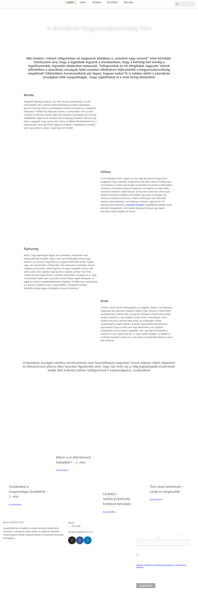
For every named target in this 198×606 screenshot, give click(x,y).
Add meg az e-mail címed (147, 538)
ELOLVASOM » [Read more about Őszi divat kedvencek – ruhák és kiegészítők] (156, 500)
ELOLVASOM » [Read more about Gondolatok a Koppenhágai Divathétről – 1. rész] (15, 505)
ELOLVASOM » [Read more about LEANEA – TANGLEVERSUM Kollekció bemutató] (109, 512)
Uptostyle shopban (135, 205)
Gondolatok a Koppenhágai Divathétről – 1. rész (28, 491)
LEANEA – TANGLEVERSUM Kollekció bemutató (117, 499)
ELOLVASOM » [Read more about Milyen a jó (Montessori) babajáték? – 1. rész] (62, 470)
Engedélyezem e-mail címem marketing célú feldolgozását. (163, 555)
